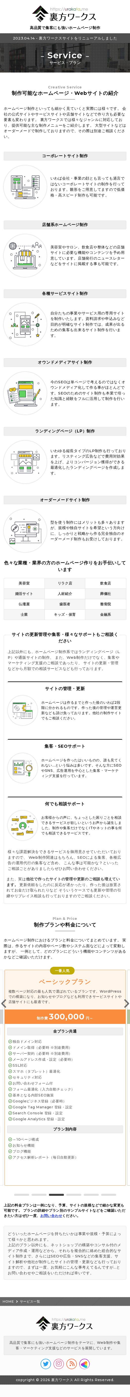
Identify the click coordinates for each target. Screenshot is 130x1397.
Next (126, 1003)
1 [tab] (21, 1195)
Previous (3, 1003)
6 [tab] (108, 1195)
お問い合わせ (51, 1215)
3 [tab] (56, 1195)
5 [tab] (91, 1195)
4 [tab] (73, 1195)
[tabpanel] (65, 1078)
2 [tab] (39, 1195)
